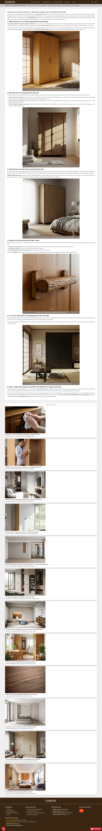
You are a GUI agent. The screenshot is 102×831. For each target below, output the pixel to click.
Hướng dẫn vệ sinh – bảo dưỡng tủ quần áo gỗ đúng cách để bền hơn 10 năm (23, 434)
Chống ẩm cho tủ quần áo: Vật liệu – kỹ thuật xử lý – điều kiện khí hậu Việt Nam (24, 467)
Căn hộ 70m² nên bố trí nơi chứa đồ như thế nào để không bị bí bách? (21, 727)
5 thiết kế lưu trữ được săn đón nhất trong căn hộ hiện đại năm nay (21, 662)
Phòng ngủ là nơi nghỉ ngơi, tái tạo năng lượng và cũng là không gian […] (21, 793)
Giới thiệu (9, 809)
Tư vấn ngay (95, 829)
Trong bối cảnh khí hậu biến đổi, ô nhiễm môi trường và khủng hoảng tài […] (22, 761)
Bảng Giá (67, 2)
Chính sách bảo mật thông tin (34, 809)
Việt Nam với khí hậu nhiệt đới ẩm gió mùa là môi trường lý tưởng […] (20, 468)
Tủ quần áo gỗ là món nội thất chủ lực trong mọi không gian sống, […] (20, 436)
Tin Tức (73, 2)
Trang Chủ (8, 5)
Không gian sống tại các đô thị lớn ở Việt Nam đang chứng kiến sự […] (20, 501)
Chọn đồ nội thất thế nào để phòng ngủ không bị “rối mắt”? (19, 791)
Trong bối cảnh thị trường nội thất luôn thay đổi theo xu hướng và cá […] (21, 631)
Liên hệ (8, 814)
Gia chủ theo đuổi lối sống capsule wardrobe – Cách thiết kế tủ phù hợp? (22, 532)
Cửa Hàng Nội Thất (58, 2)
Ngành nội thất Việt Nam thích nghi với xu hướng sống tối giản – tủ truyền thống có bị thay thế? (27, 564)
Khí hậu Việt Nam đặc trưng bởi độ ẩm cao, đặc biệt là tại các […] (19, 696)
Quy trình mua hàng (32, 814)
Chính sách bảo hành (32, 811)
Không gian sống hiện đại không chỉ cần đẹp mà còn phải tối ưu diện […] (21, 663)
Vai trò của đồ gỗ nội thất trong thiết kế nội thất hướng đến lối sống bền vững (23, 759)
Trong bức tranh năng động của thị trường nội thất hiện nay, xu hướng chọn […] (22, 598)
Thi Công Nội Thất (46, 2)
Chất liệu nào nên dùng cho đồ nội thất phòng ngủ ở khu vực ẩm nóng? (21, 694)
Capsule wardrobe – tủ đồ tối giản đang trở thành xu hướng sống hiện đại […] (22, 533)
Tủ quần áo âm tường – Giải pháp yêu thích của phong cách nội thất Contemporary (24, 629)
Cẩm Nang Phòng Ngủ (18, 5)
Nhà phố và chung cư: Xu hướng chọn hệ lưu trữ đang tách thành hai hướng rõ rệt (24, 499)
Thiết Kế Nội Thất (35, 2)
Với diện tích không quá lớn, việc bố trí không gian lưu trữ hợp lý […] (20, 728)
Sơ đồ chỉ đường (11, 811)
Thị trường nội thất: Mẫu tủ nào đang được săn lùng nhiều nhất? (20, 597)
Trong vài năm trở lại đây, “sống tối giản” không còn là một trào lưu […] (21, 566)
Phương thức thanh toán (13, 812)
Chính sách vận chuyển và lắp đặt (35, 812)
